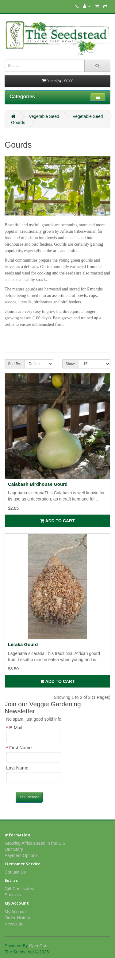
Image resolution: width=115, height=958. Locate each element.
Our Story (14, 849)
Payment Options (21, 855)
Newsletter (15, 923)
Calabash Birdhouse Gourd (37, 484)
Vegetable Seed (44, 116)
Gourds (18, 122)
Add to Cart (57, 520)
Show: (71, 364)
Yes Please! (29, 797)
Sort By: (14, 364)
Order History (17, 917)
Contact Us (15, 872)
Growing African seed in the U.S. (36, 843)
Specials (13, 894)
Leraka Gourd (23, 644)
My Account (16, 911)
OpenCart (38, 945)
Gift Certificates (19, 888)
